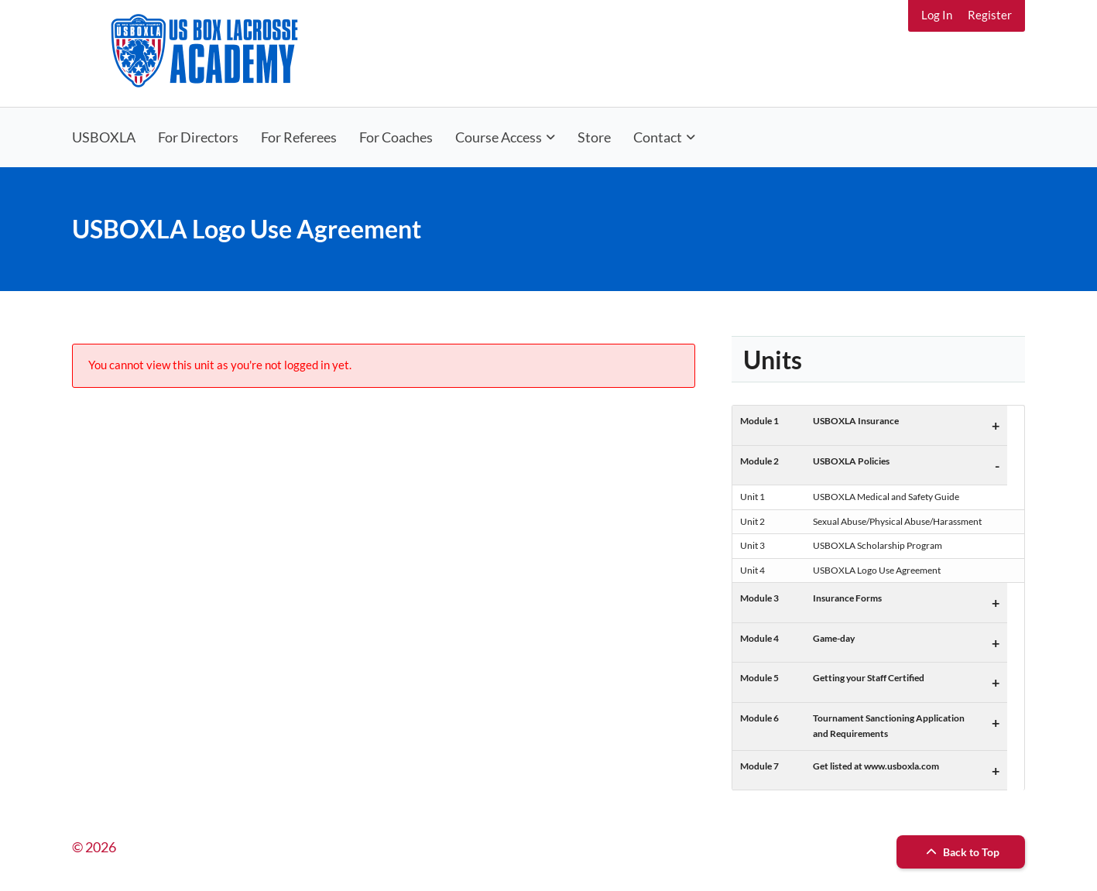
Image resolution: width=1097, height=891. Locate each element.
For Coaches (396, 137)
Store (594, 137)
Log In (936, 15)
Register (990, 15)
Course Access (498, 137)
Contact (657, 137)
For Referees (299, 137)
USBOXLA (103, 137)
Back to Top (960, 851)
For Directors (198, 137)
